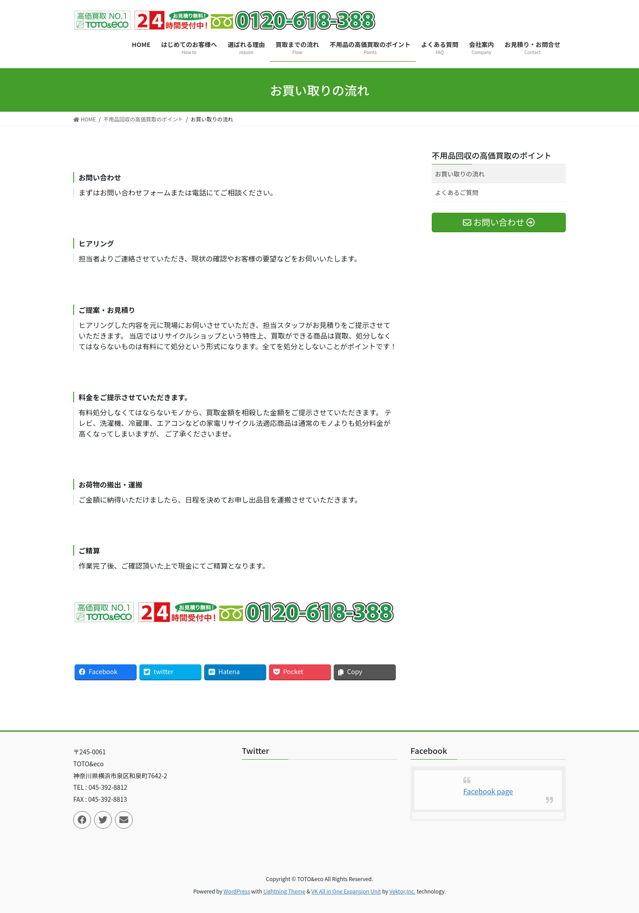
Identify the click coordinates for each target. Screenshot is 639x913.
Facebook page (488, 791)
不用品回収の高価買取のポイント (492, 155)
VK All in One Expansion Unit (346, 891)
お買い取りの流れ (460, 173)
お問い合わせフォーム (135, 192)
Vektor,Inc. (402, 891)
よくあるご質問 (456, 192)
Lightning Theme (284, 891)
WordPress (237, 891)
